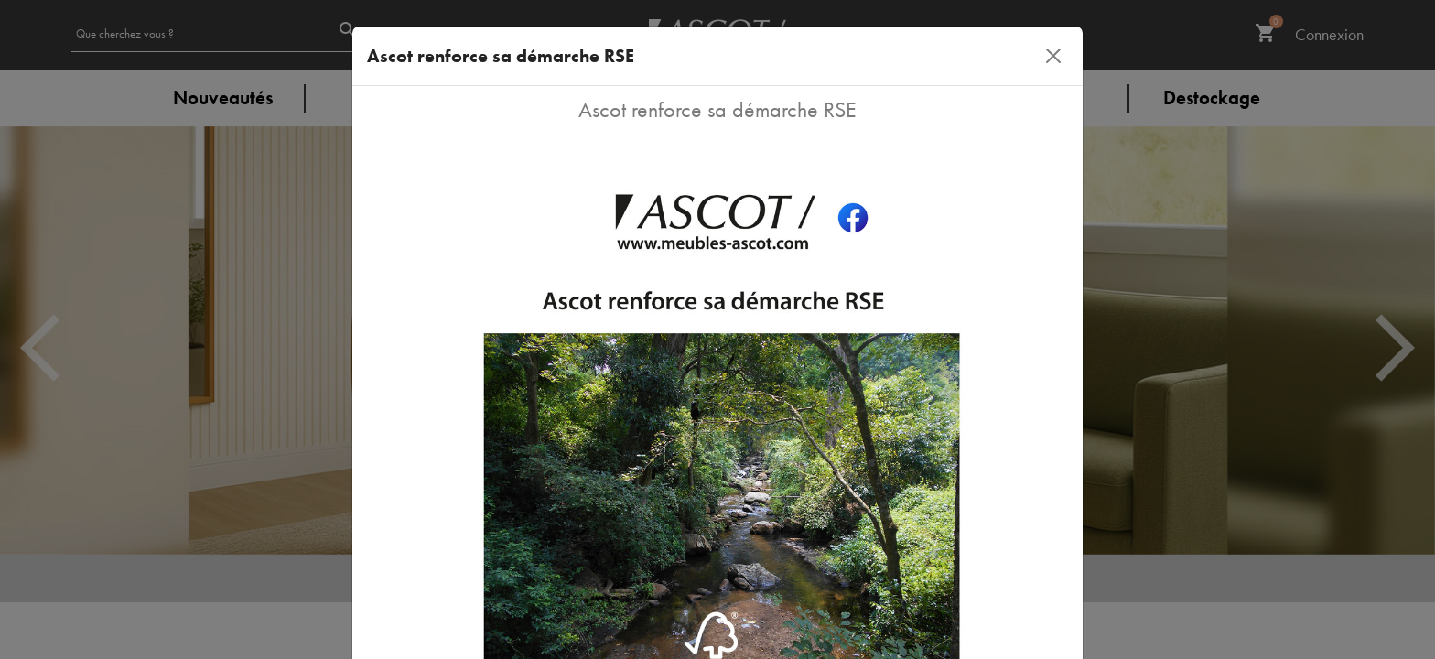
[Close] (1053, 55)
